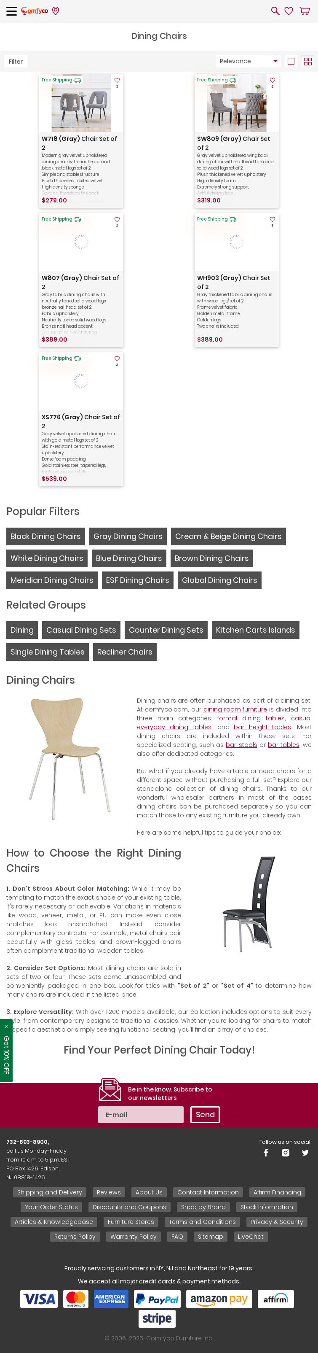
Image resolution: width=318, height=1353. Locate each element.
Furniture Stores (131, 1222)
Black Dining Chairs (46, 536)
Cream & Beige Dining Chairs (228, 536)
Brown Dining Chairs (212, 558)
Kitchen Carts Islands (255, 630)
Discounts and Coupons (129, 1207)
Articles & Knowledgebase (54, 1222)
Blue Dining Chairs (129, 558)
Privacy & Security (277, 1222)
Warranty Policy (133, 1236)
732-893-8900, (27, 1142)
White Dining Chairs (47, 558)
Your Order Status (51, 1207)
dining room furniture (235, 709)
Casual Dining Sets (81, 630)
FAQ (177, 1236)
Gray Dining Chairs (128, 536)
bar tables (283, 745)
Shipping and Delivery (49, 1192)
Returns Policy (75, 1236)
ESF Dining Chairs (137, 580)
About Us (149, 1192)
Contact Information (208, 1192)
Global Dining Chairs (219, 580)
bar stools (241, 745)
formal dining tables (251, 718)
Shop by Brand (203, 1207)
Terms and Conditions (202, 1222)
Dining (22, 630)
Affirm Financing (277, 1192)
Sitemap (210, 1236)
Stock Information (267, 1207)
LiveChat (251, 1236)
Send (205, 1114)
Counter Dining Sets (166, 630)
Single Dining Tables (48, 652)
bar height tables (262, 727)
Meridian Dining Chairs (52, 580)
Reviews (109, 1192)
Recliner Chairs (124, 652)
